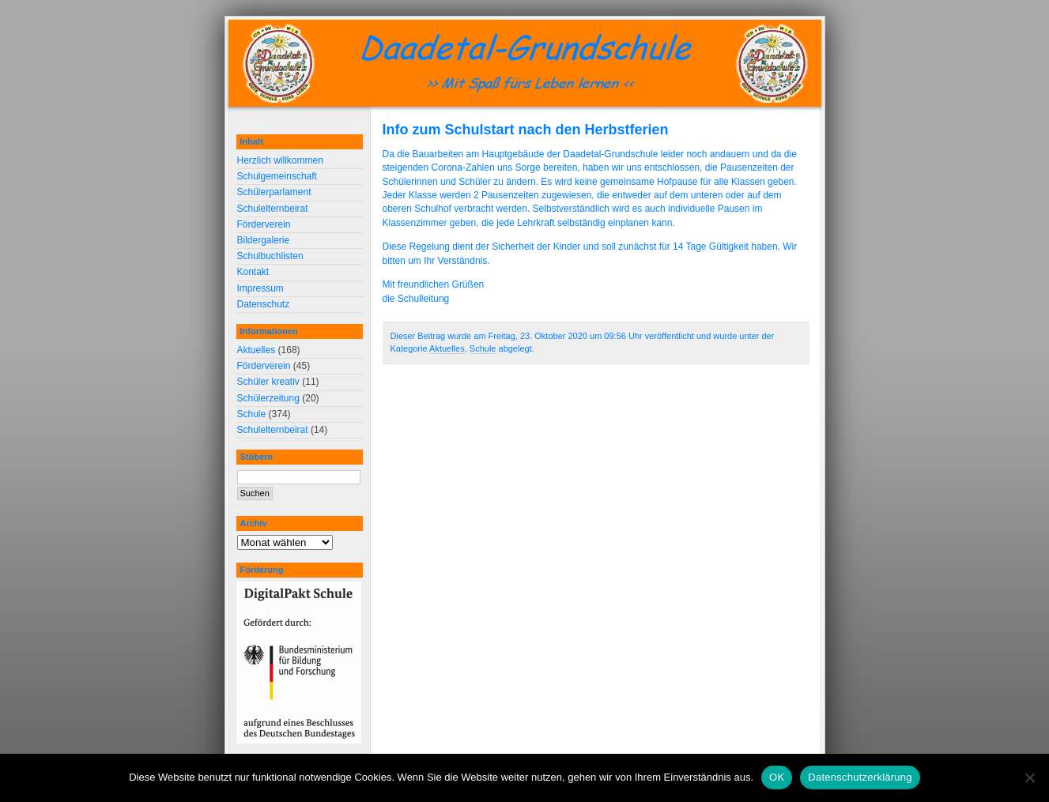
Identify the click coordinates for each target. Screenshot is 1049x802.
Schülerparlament (274, 192)
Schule (483, 348)
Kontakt (253, 271)
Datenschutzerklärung (859, 777)
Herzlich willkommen (280, 160)
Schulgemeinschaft (277, 176)
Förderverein (264, 224)
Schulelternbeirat (272, 208)
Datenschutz (263, 304)
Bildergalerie (263, 240)
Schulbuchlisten (270, 256)
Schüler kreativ (268, 381)
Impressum (260, 288)
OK (776, 777)
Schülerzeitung (268, 398)
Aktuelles (447, 348)
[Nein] (1029, 777)
